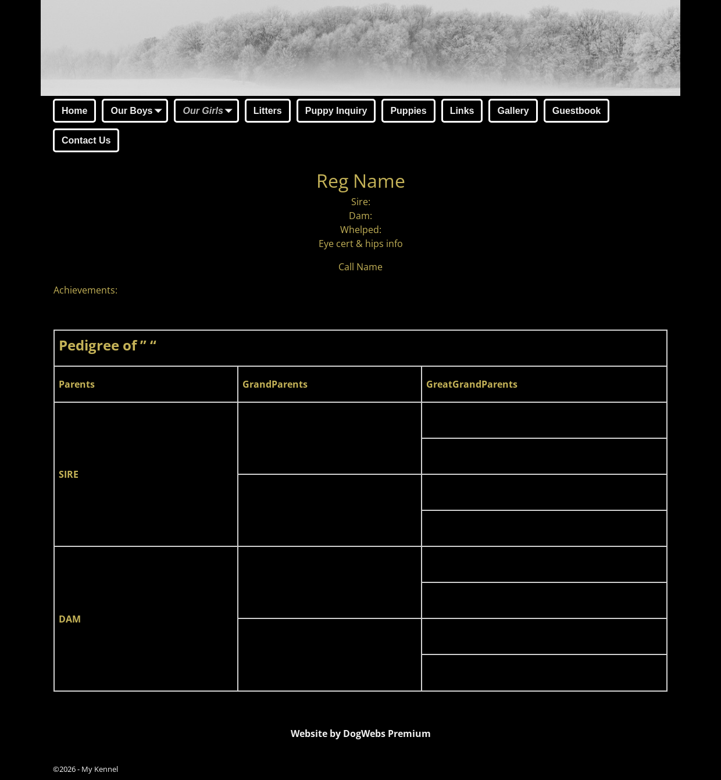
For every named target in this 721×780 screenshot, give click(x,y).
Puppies (408, 111)
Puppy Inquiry (336, 111)
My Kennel (99, 769)
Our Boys (138, 112)
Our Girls (210, 112)
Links (462, 111)
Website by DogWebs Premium (361, 733)
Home (74, 111)
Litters (268, 111)
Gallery (513, 111)
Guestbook (576, 111)
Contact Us (86, 140)
